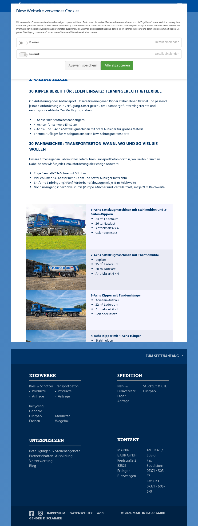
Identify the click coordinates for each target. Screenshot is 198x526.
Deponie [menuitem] (35, 411)
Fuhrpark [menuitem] (35, 416)
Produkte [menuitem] (39, 391)
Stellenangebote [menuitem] (67, 451)
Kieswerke (42, 376)
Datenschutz (81, 513)
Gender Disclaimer (45, 518)
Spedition (129, 376)
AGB (100, 513)
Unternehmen (46, 441)
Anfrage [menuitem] (38, 396)
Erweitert (34, 42)
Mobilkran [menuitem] (62, 416)
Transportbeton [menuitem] (67, 386)
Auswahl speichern (82, 65)
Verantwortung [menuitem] (40, 461)
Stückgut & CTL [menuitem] (155, 386)
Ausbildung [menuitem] (63, 456)
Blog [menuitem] (32, 466)
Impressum (56, 513)
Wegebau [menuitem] (62, 421)
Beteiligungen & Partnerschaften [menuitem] (41, 454)
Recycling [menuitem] (36, 406)
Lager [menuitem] (121, 396)
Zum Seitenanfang (162, 356)
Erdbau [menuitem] (34, 421)
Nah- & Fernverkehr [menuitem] (126, 389)
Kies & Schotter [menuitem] (41, 386)
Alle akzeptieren (117, 65)
